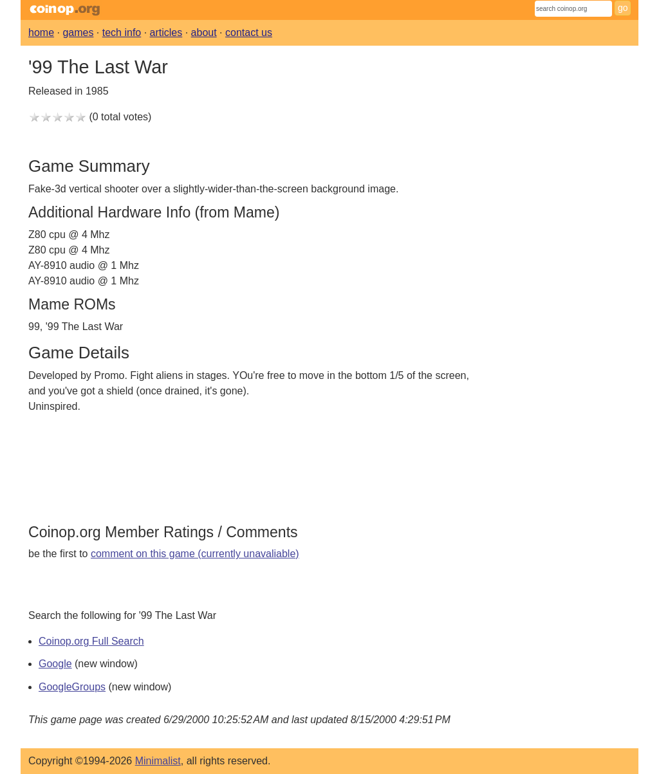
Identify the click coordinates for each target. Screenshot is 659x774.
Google (55, 663)
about (204, 32)
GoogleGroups (72, 686)
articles (166, 32)
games (77, 32)
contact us (248, 32)
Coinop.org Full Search (91, 641)
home (41, 32)
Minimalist (158, 760)
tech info (121, 32)
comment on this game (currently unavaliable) (195, 553)
